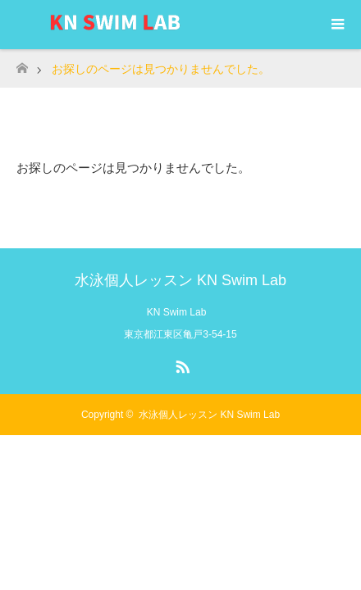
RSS (180, 364)
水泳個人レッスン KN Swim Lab (180, 280)
